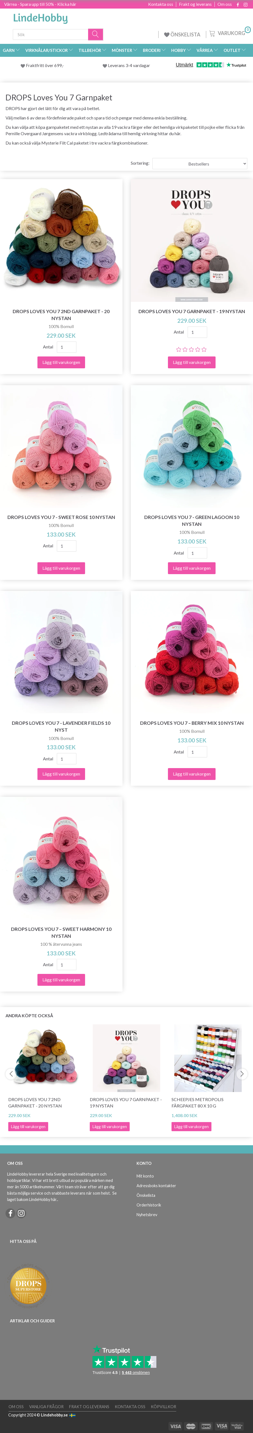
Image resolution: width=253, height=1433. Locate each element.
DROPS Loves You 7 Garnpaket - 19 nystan (191, 311)
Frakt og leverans (195, 4)
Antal (48, 346)
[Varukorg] (229, 32)
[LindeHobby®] (40, 17)
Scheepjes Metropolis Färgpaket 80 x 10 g (198, 1102)
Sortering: (140, 163)
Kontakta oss (160, 4)
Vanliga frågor (46, 1406)
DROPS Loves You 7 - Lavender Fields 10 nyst (61, 726)
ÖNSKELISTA (182, 34)
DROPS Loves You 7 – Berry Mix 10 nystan (192, 723)
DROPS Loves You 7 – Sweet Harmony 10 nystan (61, 932)
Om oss (224, 4)
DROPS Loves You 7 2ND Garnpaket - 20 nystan (61, 314)
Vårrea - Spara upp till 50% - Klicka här (40, 4)
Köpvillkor (163, 1406)
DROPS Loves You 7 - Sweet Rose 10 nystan (61, 517)
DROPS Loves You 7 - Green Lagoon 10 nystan (191, 520)
